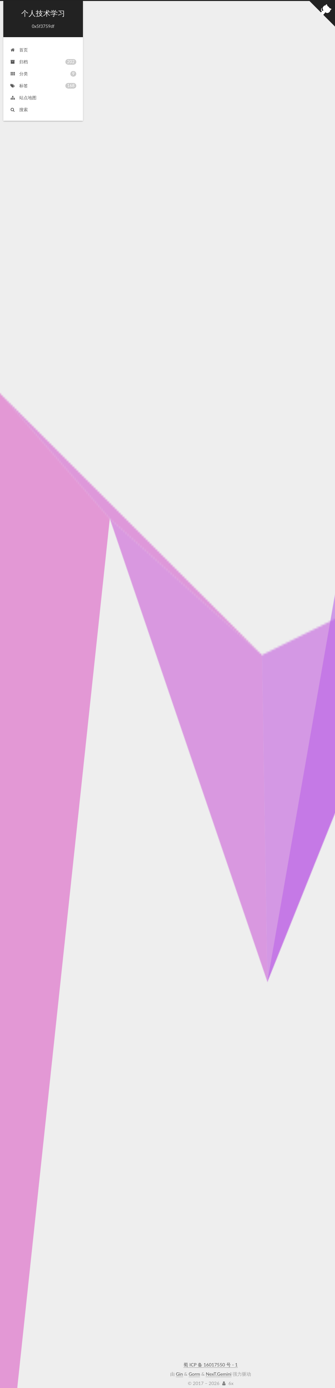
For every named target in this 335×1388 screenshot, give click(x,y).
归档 (43, 61)
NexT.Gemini (218, 1367)
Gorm (194, 1367)
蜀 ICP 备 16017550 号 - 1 (210, 1358)
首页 (19, 49)
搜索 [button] (19, 108)
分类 (43, 73)
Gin (179, 1367)
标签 (43, 85)
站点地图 (23, 97)
